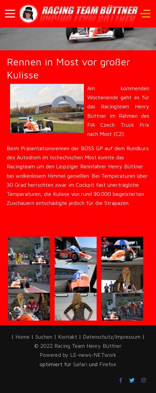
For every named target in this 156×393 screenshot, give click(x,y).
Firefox (107, 364)
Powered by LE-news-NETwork (78, 355)
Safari (81, 364)
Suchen (43, 337)
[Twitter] (132, 380)
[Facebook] (120, 380)
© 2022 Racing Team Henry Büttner (78, 346)
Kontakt (67, 337)
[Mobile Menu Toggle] (10, 14)
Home (22, 337)
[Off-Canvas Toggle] (145, 14)
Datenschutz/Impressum (112, 337)
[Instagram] (143, 380)
